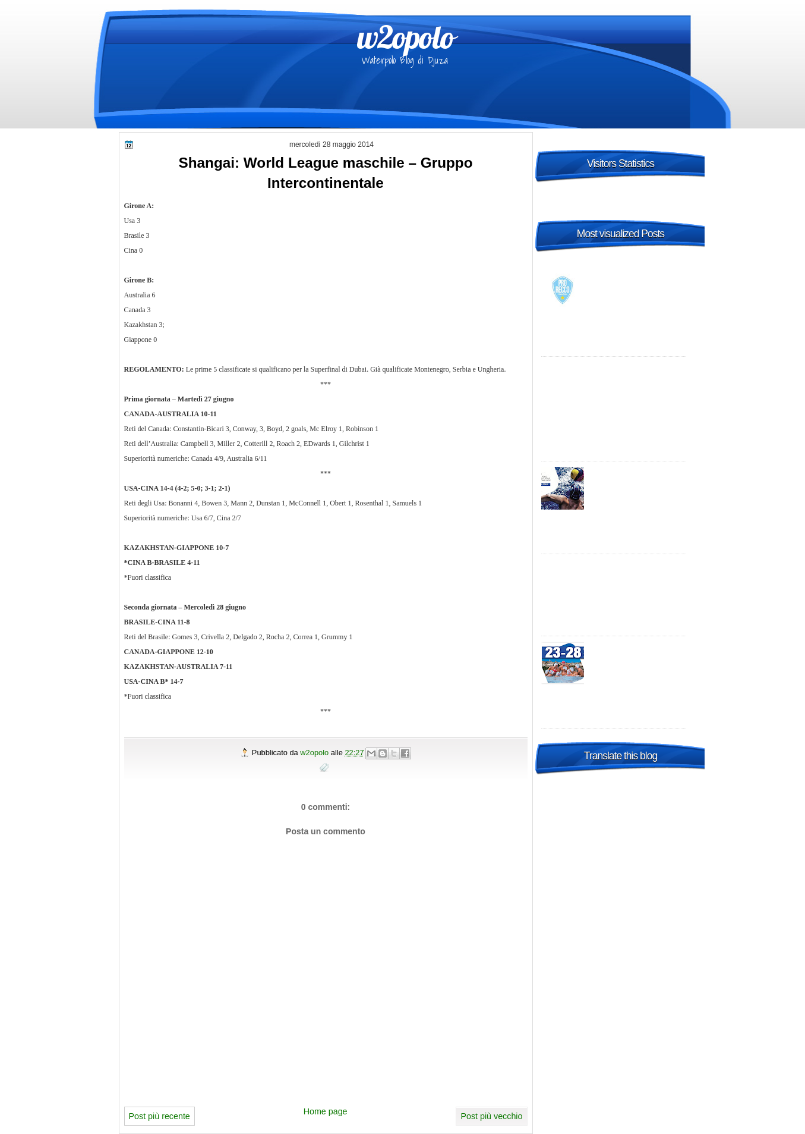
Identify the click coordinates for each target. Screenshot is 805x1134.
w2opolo (405, 36)
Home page (326, 1111)
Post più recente (159, 1116)
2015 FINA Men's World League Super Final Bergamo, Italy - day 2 (638, 659)
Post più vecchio (491, 1116)
